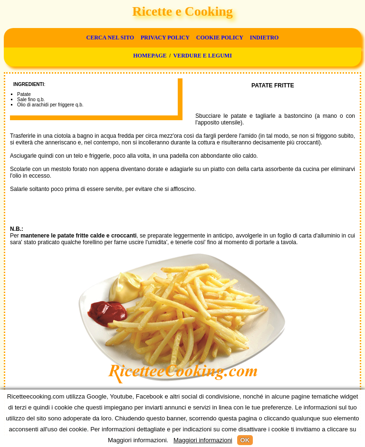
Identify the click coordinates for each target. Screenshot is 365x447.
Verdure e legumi (202, 55)
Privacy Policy (165, 37)
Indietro (264, 37)
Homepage (149, 55)
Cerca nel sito (110, 37)
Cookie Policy (219, 37)
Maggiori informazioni (202, 440)
